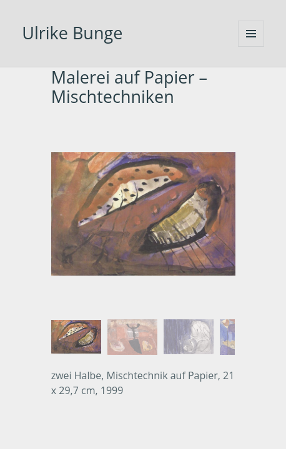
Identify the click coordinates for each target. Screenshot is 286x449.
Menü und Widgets (251, 34)
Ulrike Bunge (72, 32)
